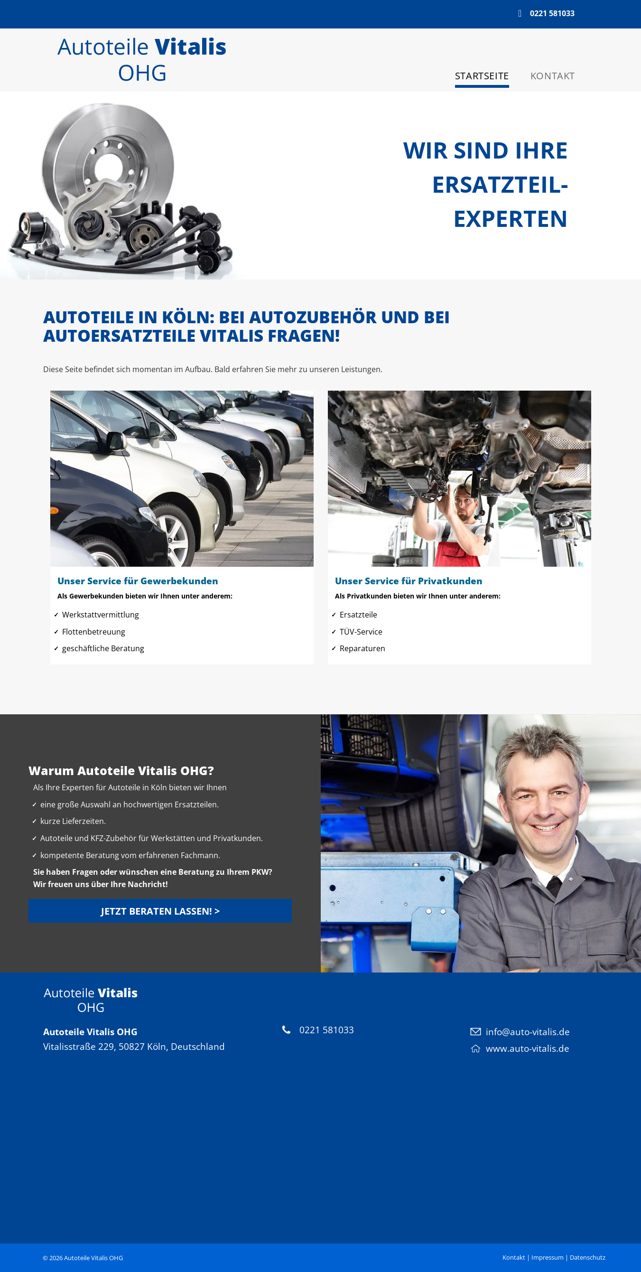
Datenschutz (587, 1257)
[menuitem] (476, 77)
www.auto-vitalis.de (527, 1048)
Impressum (547, 1257)
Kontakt (513, 1257)
